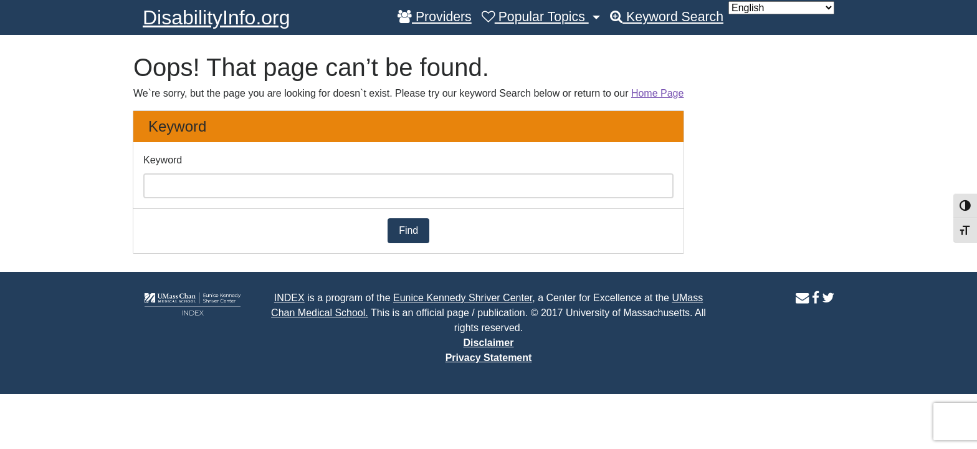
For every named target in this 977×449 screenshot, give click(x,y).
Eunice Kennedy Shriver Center (462, 297)
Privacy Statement (489, 357)
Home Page (657, 93)
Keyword (162, 160)
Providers (435, 16)
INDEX (289, 297)
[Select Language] (781, 7)
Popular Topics (535, 16)
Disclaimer (489, 342)
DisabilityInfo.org (216, 17)
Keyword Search (666, 16)
